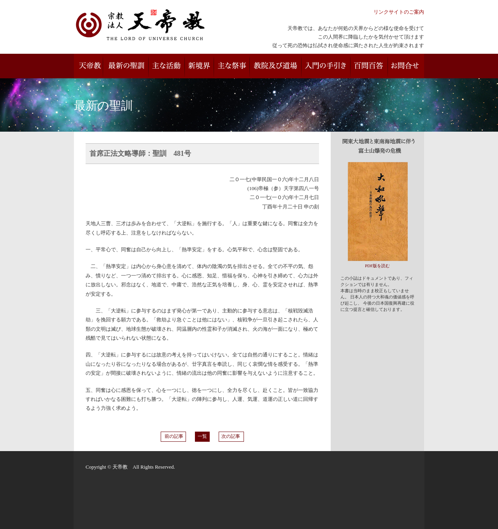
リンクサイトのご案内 (399, 12)
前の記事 (173, 436)
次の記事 (231, 436)
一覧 (202, 436)
